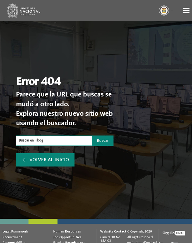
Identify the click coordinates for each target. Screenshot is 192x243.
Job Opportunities (67, 237)
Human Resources (67, 231)
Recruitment (12, 237)
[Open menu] (186, 10)
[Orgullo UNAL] (174, 233)
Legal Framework (15, 231)
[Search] (54, 141)
